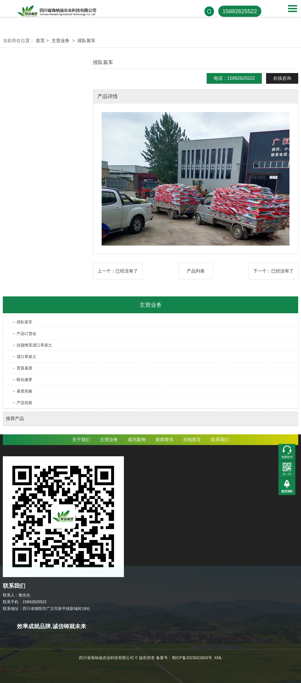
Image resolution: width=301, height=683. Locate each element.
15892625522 (239, 11)
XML (218, 657)
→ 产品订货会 (24, 333)
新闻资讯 (164, 439)
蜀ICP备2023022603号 (192, 657)
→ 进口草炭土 (24, 356)
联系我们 (220, 439)
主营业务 (61, 40)
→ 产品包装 (22, 402)
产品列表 (196, 271)
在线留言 (192, 439)
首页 (40, 40)
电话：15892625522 (234, 78)
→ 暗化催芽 (22, 379)
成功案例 (137, 439)
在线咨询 (282, 78)
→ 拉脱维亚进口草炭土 (32, 345)
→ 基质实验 (22, 391)
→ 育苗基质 (22, 368)
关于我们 (81, 439)
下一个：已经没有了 (273, 271)
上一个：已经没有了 (117, 271)
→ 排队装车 (22, 322)
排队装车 (86, 40)
